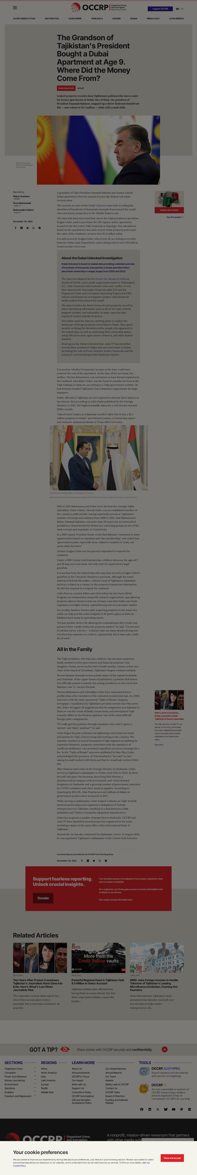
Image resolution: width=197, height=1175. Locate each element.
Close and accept (172, 1158)
